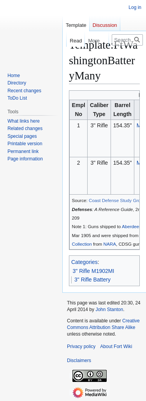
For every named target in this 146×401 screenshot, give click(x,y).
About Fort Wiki (116, 346)
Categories (84, 262)
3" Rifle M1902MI (93, 271)
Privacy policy (81, 346)
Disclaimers (79, 360)
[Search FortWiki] (127, 40)
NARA (110, 243)
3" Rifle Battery (92, 279)
